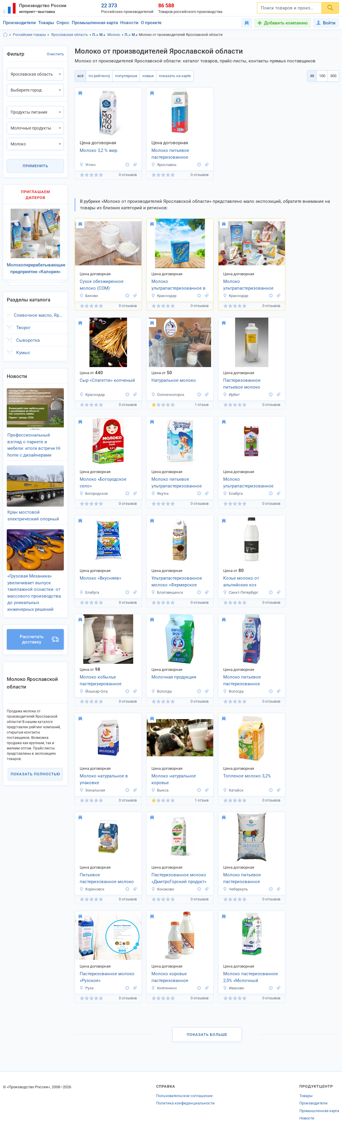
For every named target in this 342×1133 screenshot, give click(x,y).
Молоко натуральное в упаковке (104, 779)
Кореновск (91, 889)
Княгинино (164, 988)
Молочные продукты (102, 35)
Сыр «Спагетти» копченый (107, 380)
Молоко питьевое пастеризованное (170, 154)
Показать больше (207, 1034)
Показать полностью (35, 774)
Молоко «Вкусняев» (100, 578)
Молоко (113, 35)
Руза (86, 988)
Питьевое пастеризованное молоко (107, 878)
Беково (88, 295)
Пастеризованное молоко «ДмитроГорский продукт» (178, 878)
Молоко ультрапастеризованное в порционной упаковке (178, 285)
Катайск (233, 790)
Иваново (233, 988)
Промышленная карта (95, 22)
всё (80, 76)
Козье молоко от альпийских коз (241, 581)
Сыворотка (28, 340)
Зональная (92, 790)
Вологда (161, 691)
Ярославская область (69, 35)
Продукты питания (95, 35)
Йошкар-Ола (93, 691)
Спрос (62, 22)
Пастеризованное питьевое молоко (242, 384)
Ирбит (231, 394)
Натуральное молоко (173, 380)
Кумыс (23, 352)
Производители (19, 22)
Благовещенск (167, 592)
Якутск (160, 493)
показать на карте (175, 76)
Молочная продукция (173, 677)
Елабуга (233, 493)
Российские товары (29, 35)
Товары (46, 22)
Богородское (93, 493)
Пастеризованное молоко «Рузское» (107, 977)
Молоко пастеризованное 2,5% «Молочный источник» (250, 977)
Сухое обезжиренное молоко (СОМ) (102, 285)
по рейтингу (99, 76)
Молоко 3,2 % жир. (99, 150)
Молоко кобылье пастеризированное (100, 680)
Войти (326, 23)
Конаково (162, 889)
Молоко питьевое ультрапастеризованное (176, 483)
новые (148, 76)
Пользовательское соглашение (184, 1096)
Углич (87, 164)
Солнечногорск (167, 394)
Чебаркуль (235, 889)
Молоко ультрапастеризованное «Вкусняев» (248, 483)
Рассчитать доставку (39, 639)
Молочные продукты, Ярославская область (135, 35)
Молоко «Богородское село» (103, 483)
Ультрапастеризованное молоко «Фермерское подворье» (176, 581)
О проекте (151, 22)
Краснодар (163, 295)
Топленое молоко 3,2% (247, 776)
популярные (126, 76)
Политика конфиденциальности (185, 1103)
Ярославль (163, 164)
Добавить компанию (286, 23)
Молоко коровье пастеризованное (169, 977)
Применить (35, 166)
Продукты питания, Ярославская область (128, 35)
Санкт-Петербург (240, 592)
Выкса (160, 790)
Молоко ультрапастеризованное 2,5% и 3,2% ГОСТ (248, 285)
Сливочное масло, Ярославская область (39, 315)
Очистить (55, 54)
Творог (23, 327)
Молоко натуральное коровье (173, 779)
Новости (129, 22)
